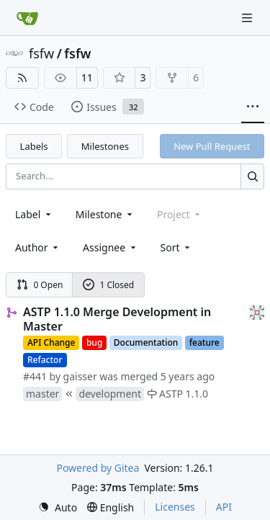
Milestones (105, 146)
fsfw (41, 53)
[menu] (176, 247)
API (224, 507)
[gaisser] (257, 311)
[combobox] (34, 214)
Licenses (175, 507)
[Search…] (252, 176)
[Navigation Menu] (248, 18)
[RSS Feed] (22, 78)
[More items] (252, 107)
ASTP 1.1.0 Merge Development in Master (117, 319)
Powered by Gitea (97, 468)
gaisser (80, 376)
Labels (34, 146)
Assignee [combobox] (110, 247)
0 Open (40, 285)
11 (87, 77)
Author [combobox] (37, 247)
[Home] (27, 18)
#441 (35, 376)
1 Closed (109, 285)
